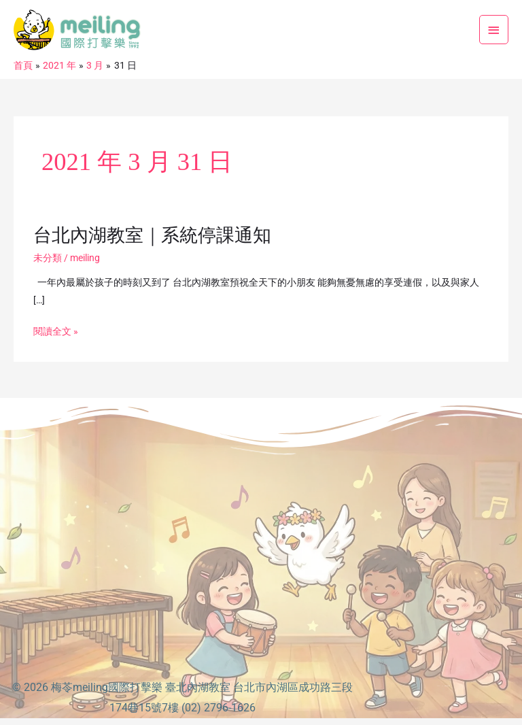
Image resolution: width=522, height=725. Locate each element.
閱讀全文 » (55, 331)
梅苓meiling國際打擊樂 (106, 687)
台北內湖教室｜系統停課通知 (152, 235)
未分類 (47, 257)
